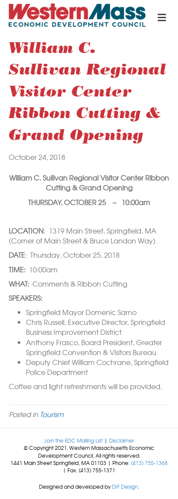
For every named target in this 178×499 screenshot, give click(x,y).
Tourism (52, 414)
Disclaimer (121, 440)
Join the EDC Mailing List (73, 440)
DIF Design (125, 486)
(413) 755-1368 (149, 463)
